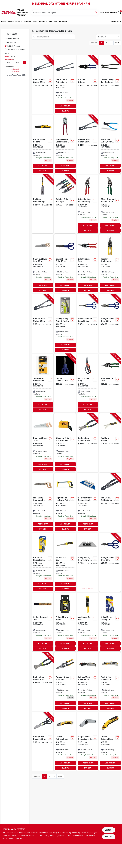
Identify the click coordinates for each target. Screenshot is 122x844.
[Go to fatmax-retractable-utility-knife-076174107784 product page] (110, 741)
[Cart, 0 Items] (119, 12)
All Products (11, 42)
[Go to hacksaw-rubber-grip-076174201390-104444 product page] (65, 502)
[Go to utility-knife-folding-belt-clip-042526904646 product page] (110, 622)
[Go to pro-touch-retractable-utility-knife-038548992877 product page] (42, 562)
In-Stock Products (14, 46)
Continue (108, 830)
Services (53, 21)
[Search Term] (64, 12)
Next (117, 43)
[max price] (17, 62)
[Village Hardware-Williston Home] (8, 12)
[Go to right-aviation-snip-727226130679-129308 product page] (110, 383)
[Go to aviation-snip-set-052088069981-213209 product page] (65, 204)
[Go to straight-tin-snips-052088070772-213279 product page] (42, 741)
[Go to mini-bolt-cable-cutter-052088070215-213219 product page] (110, 502)
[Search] (96, 12)
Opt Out (108, 837)
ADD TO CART (65, 106)
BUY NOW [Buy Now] (65, 111)
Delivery (43, 21)
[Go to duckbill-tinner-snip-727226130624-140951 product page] (87, 323)
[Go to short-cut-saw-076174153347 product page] (42, 442)
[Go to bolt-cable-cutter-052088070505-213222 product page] (65, 84)
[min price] (8, 62)
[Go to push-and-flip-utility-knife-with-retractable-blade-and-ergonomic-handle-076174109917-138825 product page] (110, 681)
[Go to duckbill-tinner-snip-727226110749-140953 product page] (65, 383)
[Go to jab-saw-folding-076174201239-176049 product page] (110, 442)
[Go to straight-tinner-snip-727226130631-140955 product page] (110, 323)
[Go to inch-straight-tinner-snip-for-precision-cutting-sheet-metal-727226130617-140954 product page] (65, 263)
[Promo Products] (5, 38)
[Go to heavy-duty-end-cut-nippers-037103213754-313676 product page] (110, 84)
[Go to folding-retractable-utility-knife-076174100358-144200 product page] (87, 681)
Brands (27, 21)
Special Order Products (16, 49)
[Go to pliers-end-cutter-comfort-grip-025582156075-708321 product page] (110, 144)
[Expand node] (5, 74)
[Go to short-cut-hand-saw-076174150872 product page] (42, 263)
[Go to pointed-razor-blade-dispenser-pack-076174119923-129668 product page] (65, 622)
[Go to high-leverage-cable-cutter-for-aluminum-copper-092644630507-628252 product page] (65, 144)
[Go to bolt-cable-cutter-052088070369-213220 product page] (42, 323)
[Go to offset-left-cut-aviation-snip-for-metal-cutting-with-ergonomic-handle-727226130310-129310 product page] (87, 204)
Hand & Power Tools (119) (16, 75)
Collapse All (15, 69)
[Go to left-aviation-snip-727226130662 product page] (87, 263)
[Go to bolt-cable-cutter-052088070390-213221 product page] (87, 144)
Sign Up (113, 12)
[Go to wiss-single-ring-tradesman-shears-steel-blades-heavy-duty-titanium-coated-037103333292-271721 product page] (87, 383)
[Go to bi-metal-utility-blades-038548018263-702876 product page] (87, 502)
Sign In (103, 12)
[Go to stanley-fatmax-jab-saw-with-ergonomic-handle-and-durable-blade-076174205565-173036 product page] (65, 562)
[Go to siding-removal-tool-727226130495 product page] (42, 622)
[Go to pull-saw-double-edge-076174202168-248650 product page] (42, 204)
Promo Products (13, 38)
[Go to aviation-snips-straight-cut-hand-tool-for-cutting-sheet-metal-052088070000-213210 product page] (65, 681)
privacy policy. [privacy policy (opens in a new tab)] (49, 836)
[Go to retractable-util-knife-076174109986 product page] (65, 741)
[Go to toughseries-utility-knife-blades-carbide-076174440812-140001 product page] (42, 383)
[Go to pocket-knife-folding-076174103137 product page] (42, 144)
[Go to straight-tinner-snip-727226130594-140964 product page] (110, 562)
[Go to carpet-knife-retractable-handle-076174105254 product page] (87, 741)
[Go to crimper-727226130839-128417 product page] (87, 84)
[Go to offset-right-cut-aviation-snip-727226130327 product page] (110, 204)
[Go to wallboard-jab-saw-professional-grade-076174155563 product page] (87, 622)
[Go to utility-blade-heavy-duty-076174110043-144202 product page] (87, 562)
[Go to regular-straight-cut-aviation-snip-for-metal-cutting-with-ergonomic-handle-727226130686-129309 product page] (110, 263)
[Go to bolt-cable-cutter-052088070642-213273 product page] (42, 84)
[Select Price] (24, 62)
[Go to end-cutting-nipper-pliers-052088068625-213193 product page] (87, 442)
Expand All (15, 71)
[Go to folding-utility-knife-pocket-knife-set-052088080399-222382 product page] (65, 323)
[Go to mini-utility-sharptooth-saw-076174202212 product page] (42, 502)
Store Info (116, 21)
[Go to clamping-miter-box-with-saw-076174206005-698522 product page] (65, 442)
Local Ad (63, 21)
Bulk (35, 21)
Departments (14, 21)
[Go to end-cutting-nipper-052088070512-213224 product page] (42, 681)
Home (3, 21)
